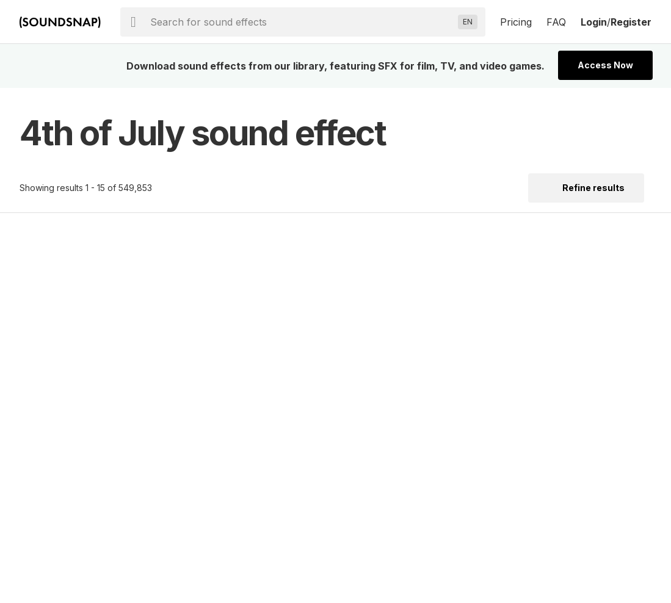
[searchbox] (301, 22)
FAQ (556, 22)
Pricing (516, 22)
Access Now (605, 65)
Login (594, 22)
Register (631, 22)
